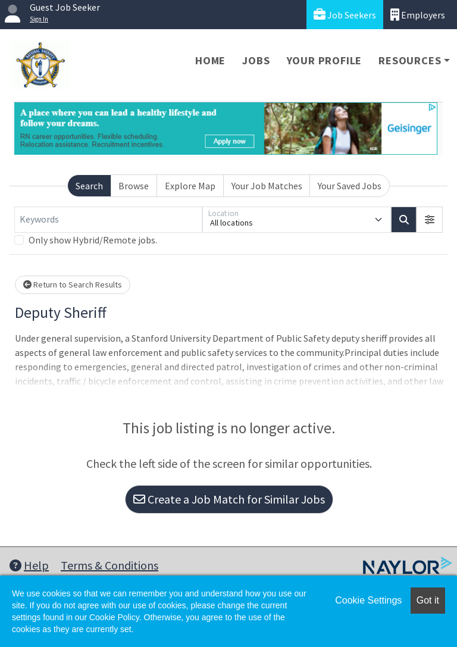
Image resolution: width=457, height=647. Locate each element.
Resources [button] (409, 60)
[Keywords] (108, 220)
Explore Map (190, 186)
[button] (430, 220)
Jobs (256, 60)
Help (29, 565)
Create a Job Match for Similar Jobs (229, 499)
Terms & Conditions (109, 565)
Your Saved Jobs (349, 186)
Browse (133, 186)
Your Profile (324, 60)
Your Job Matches (266, 186)
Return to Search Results (72, 284)
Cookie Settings (368, 600)
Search (89, 186)
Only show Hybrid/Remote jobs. (93, 240)
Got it (428, 600)
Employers (417, 14)
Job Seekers (345, 14)
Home (210, 60)
